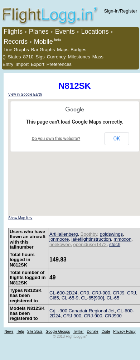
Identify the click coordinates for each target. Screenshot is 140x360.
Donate (92, 331)
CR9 (84, 293)
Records (16, 41)
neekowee (60, 244)
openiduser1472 (90, 244)
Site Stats (35, 331)
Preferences (59, 64)
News (8, 331)
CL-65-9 (70, 298)
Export (37, 64)
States (14, 56)
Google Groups (58, 331)
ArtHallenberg (63, 234)
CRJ (131, 293)
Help (20, 331)
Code (106, 331)
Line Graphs (16, 49)
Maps (62, 49)
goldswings (111, 234)
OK (117, 138)
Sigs (39, 56)
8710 (28, 56)
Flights (13, 31)
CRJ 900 (72, 315)
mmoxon (122, 239)
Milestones (79, 56)
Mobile (43, 41)
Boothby (89, 234)
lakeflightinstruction (91, 239)
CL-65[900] (92, 298)
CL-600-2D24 (63, 293)
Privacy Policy (124, 331)
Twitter (78, 331)
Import (22, 64)
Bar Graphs (43, 49)
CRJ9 (119, 293)
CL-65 (113, 298)
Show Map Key (20, 218)
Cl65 (54, 298)
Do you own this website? (56, 138)
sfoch (114, 244)
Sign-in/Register (120, 11)
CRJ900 (113, 315)
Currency (56, 56)
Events (65, 31)
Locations (94, 31)
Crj (52, 310)
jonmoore (59, 239)
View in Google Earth (25, 94)
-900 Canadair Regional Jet (86, 310)
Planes (39, 31)
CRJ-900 (101, 293)
